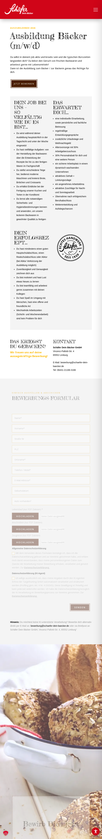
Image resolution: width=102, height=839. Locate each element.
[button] (5, 833)
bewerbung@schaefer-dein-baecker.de (50, 626)
